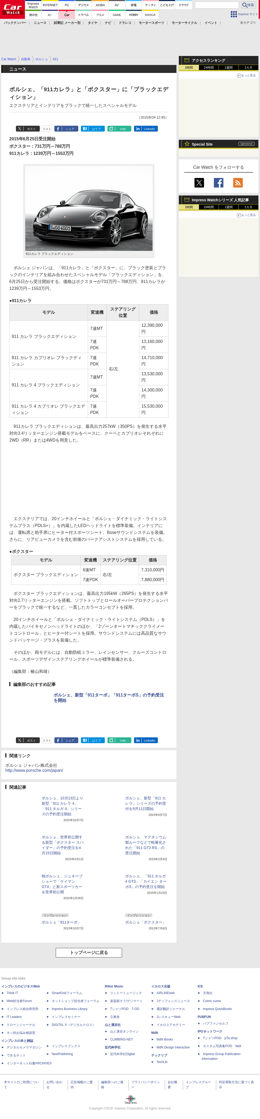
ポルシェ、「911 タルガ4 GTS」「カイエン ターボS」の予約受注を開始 (146, 881)
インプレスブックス (66, 1046)
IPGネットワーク (210, 1031)
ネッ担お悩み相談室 (21, 1033)
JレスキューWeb (168, 1017)
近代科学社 (113, 1047)
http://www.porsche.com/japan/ (34, 770)
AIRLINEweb (166, 993)
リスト (46, 128)
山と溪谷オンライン (124, 1031)
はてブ (96, 128)
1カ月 (249, 67)
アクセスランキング (208, 60)
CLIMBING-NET (121, 1039)
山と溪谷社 (113, 1025)
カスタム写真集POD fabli (222, 1046)
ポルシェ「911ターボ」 (61, 922)
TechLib (162, 1062)
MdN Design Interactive (173, 1047)
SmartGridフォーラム (67, 993)
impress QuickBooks (217, 1009)
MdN (154, 1033)
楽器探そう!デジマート (126, 1001)
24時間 (209, 67)
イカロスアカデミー (171, 1025)
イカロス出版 (160, 986)
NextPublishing (62, 1054)
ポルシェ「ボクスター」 (145, 922)
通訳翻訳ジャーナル (171, 1009)
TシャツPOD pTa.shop (220, 1038)
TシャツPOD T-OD (124, 1009)
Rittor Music (114, 986)
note (123, 128)
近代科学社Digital (122, 1054)
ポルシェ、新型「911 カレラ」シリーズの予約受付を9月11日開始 (145, 803)
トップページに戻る (89, 952)
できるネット (16, 1055)
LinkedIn (149, 128)
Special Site (202, 144)
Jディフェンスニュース (173, 1001)
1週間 (229, 67)
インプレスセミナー (66, 1017)
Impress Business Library (70, 1009)
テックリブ (159, 1055)
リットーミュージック (126, 993)
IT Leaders (14, 1017)
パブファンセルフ (215, 1023)
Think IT (12, 993)
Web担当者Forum (19, 1001)
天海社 (208, 993)
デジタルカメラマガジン (24, 1047)
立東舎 (115, 1017)
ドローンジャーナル (21, 1025)
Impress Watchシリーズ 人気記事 (220, 200)
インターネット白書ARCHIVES (29, 1063)
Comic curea (212, 1001)
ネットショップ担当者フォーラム (75, 1001)
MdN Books (165, 1039)
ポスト (31, 128)
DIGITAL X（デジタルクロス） (74, 1025)
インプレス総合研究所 (22, 1009)
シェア (70, 128)
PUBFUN (204, 1017)
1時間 (189, 67)
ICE (200, 986)
